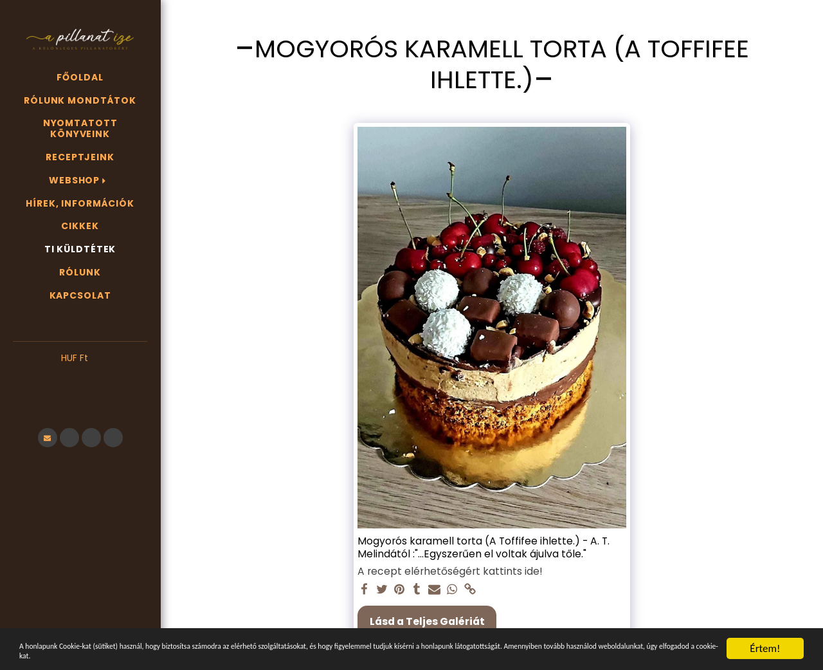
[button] (80, 377)
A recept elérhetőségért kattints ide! (450, 571)
